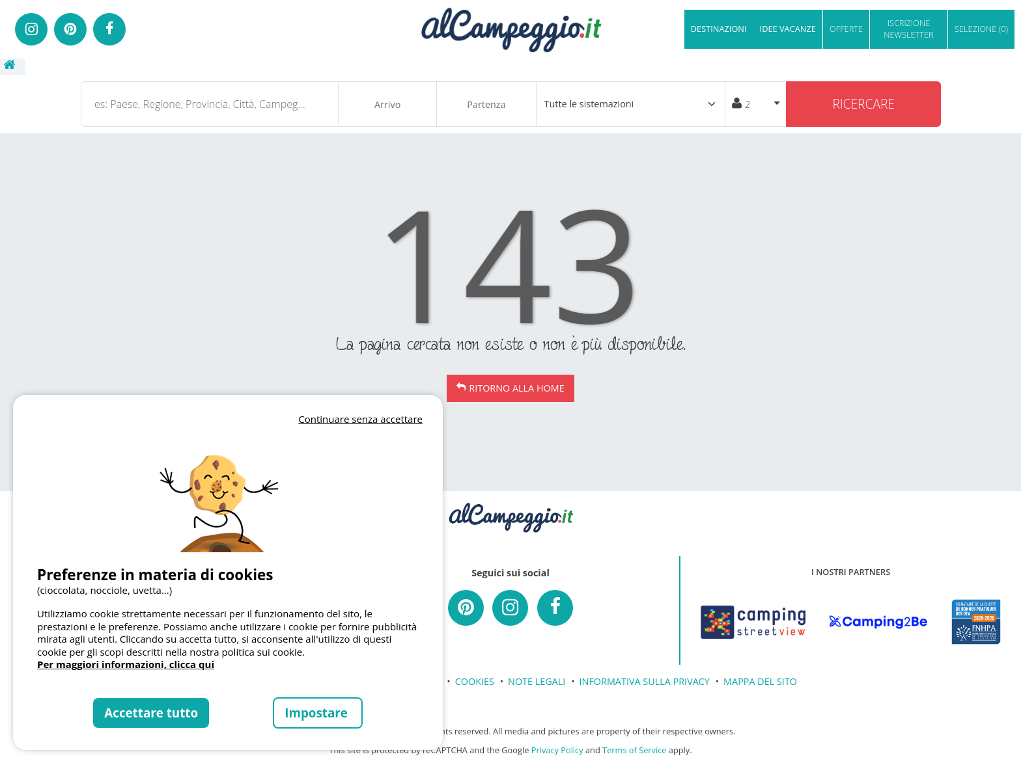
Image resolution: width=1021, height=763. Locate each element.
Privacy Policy (557, 750)
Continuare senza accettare (360, 418)
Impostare (317, 712)
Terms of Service (634, 750)
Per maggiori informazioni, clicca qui (125, 664)
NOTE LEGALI (536, 681)
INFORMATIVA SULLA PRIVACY (645, 681)
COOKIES (474, 681)
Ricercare (863, 104)
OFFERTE (846, 28)
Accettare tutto (151, 712)
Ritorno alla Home (516, 388)
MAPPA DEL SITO (760, 681)
